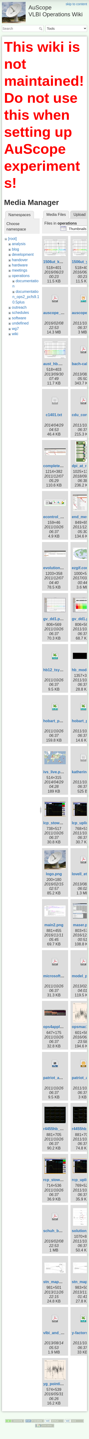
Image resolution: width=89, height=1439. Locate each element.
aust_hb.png (54, 364)
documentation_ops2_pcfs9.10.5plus (25, 297)
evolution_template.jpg (63, 568)
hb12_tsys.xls (55, 670)
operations (21, 276)
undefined (20, 323)
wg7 (15, 329)
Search (41, 28)
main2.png (53, 925)
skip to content (76, 4)
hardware (20, 265)
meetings (19, 270)
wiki (15, 334)
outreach (19, 307)
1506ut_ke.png (56, 262)
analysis (19, 244)
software (19, 318)
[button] (77, 229)
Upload (80, 215)
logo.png (54, 874)
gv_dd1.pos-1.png (59, 619)
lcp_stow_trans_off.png (64, 823)
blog (15, 249)
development (23, 254)
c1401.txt (54, 415)
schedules (20, 313)
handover (20, 260)
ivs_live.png (54, 772)
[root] (12, 239)
